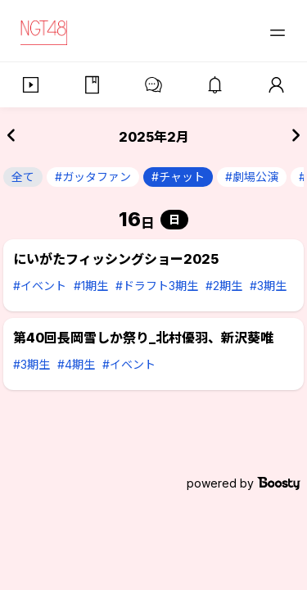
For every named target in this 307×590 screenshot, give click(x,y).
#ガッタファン (93, 177)
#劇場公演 (251, 177)
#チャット (178, 177)
